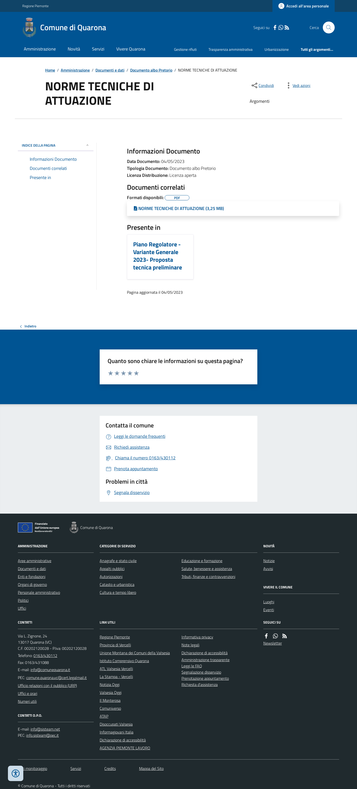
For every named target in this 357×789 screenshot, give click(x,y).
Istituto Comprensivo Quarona (124, 661)
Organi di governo (32, 584)
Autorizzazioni (111, 576)
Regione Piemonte (35, 5)
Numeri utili (27, 701)
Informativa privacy (197, 637)
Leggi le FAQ (191, 666)
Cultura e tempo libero (118, 592)
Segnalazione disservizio (201, 672)
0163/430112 (45, 655)
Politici (23, 600)
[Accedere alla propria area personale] (303, 6)
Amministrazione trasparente (205, 660)
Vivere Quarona (130, 49)
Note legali (190, 645)
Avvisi (268, 569)
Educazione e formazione (201, 561)
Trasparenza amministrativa (230, 49)
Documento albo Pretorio (151, 70)
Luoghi (268, 602)
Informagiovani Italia (116, 732)
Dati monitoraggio (32, 768)
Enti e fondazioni (31, 576)
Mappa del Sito (151, 768)
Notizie (269, 561)
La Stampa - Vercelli (116, 677)
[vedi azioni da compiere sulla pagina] (297, 85)
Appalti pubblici (112, 569)
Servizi (98, 49)
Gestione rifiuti (185, 49)
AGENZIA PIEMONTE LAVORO (125, 748)
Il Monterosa (110, 700)
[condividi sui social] (262, 85)
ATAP (104, 716)
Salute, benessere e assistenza (206, 569)
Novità (74, 49)
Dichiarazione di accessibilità (123, 740)
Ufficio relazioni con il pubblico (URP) (47, 685)
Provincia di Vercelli (115, 645)
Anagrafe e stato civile (118, 561)
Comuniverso (110, 708)
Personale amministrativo (39, 592)
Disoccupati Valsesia (116, 724)
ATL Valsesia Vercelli (116, 669)
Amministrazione (40, 49)
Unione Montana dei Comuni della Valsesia (135, 653)
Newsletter (272, 643)
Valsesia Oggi (110, 692)
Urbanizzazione (277, 49)
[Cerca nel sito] (327, 27)
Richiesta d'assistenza (199, 684)
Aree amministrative (34, 561)
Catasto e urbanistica (117, 584)
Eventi (268, 610)
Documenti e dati (109, 70)
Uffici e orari (27, 693)
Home (50, 70)
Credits (110, 768)
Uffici (22, 608)
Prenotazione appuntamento (205, 678)
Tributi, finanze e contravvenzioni (208, 576)
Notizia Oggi (109, 684)
